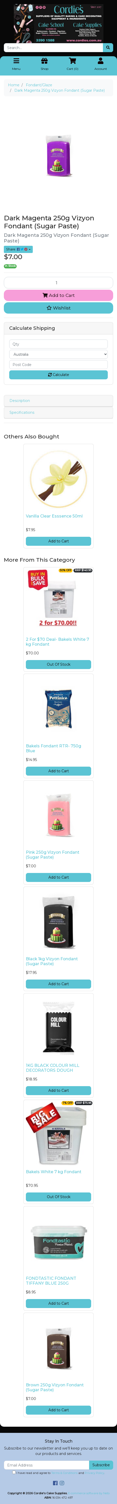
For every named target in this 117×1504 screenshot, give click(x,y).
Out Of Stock (58, 664)
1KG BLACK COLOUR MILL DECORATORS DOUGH (52, 1068)
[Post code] (58, 364)
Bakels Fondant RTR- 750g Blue (53, 748)
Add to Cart (58, 295)
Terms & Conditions (64, 1473)
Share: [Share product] (17, 249)
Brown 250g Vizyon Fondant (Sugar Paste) (55, 1387)
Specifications (21, 412)
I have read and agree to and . (58, 1473)
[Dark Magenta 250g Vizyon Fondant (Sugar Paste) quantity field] (58, 282)
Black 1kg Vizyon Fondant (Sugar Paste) (52, 961)
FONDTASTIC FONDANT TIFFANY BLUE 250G (51, 1281)
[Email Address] (46, 1465)
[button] (58, 308)
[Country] (58, 354)
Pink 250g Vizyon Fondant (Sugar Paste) (52, 855)
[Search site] (108, 47)
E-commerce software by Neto (89, 1493)
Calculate (58, 374)
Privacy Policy (94, 1473)
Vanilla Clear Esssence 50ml (54, 516)
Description (19, 400)
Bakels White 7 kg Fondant (53, 1171)
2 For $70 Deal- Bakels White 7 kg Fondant (57, 642)
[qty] (58, 344)
